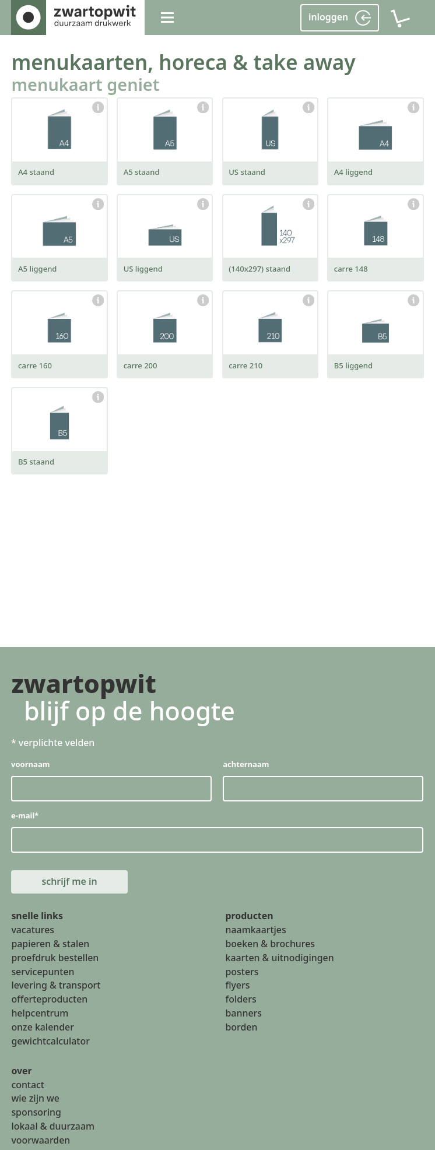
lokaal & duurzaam (52, 1126)
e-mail (24, 815)
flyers (238, 985)
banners (244, 1013)
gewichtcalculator (50, 1041)
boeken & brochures (270, 943)
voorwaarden (40, 1140)
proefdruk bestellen (55, 957)
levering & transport (55, 985)
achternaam (246, 764)
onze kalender (42, 1027)
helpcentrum (39, 1013)
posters (242, 971)
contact (27, 1084)
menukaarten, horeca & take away (183, 62)
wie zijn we (35, 1098)
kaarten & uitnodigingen (280, 957)
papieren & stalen (50, 943)
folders (241, 999)
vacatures (32, 929)
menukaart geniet (85, 84)
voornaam (30, 764)
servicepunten (42, 971)
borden (242, 1027)
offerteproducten (49, 999)
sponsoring (36, 1112)
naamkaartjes (256, 929)
